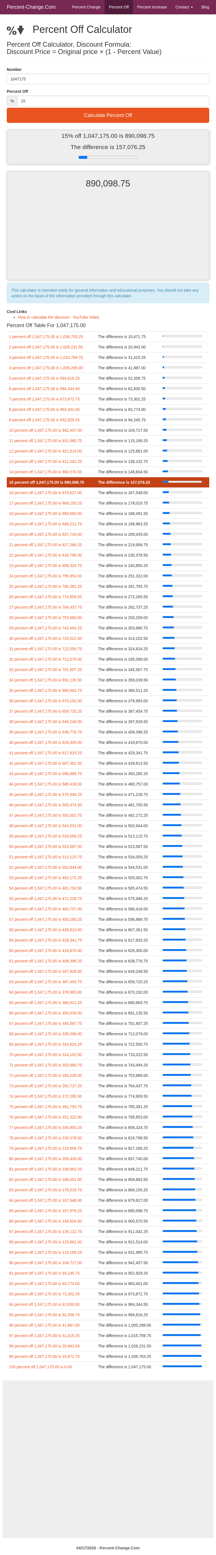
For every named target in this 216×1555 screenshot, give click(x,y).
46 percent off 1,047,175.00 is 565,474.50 (45, 805)
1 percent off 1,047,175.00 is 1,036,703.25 (46, 336)
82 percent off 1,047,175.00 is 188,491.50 (45, 1179)
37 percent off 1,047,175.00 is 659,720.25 (45, 711)
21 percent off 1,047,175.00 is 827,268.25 (45, 545)
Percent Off (119, 7)
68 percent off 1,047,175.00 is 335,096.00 (45, 1034)
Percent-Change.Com (31, 7)
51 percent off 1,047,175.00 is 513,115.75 (45, 857)
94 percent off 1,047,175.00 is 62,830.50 (44, 1304)
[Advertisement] (108, 239)
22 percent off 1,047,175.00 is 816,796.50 (45, 555)
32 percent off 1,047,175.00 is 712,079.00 (45, 659)
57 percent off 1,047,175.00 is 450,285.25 (45, 919)
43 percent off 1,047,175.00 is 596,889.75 (45, 773)
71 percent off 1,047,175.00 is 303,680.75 (45, 1065)
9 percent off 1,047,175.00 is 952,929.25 (44, 420)
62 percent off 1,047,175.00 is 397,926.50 (45, 971)
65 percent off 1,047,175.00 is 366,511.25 (45, 1002)
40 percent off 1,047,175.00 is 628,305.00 (45, 742)
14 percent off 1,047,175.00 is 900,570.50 (45, 472)
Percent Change (86, 7)
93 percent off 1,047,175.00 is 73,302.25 (44, 1294)
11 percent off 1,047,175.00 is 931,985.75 (45, 440)
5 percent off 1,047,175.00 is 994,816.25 (44, 378)
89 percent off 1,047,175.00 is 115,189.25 (45, 1252)
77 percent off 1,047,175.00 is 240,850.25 (45, 1127)
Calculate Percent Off (108, 115)
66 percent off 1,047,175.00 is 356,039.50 (45, 1013)
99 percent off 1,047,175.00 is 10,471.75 (44, 1356)
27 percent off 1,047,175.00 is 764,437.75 (45, 607)
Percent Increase (152, 7)
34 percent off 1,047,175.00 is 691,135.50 (45, 680)
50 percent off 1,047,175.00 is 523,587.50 (45, 846)
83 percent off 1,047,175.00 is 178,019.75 (45, 1190)
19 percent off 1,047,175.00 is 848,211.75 (45, 524)
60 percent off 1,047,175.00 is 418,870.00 (45, 950)
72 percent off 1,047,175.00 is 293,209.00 (45, 1075)
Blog (205, 7)
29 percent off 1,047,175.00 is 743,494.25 (45, 628)
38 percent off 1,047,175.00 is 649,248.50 (45, 721)
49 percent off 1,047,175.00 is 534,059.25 (45, 836)
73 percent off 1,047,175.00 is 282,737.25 (45, 1086)
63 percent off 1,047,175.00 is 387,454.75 (45, 982)
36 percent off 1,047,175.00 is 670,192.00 (45, 701)
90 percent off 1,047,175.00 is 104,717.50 (45, 1263)
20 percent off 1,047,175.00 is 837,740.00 (45, 534)
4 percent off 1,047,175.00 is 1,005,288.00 (46, 368)
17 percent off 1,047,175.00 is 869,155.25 (45, 503)
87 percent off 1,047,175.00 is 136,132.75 (45, 1231)
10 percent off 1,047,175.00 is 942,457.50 (45, 430)
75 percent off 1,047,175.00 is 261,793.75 (45, 1106)
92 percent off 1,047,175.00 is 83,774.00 (44, 1283)
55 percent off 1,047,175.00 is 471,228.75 (45, 898)
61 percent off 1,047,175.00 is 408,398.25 (45, 961)
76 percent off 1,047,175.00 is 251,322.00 (45, 1117)
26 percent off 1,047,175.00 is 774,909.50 (45, 597)
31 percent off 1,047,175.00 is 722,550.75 (45, 649)
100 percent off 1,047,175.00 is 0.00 (40, 1367)
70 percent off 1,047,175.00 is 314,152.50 (45, 1054)
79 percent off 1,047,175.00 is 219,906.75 (45, 1148)
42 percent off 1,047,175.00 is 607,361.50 (45, 763)
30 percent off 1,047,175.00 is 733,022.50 (45, 638)
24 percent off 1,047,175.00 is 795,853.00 (45, 576)
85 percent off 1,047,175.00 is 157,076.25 (45, 1211)
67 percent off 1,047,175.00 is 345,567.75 (45, 1023)
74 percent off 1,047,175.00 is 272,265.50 (45, 1096)
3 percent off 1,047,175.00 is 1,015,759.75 (46, 357)
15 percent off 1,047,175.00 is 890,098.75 (46, 482)
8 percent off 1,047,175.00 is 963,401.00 (44, 409)
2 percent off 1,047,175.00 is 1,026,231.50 (46, 347)
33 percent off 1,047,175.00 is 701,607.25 (45, 669)
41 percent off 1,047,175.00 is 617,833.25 (45, 753)
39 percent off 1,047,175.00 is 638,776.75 (45, 732)
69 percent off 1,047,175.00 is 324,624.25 (45, 1044)
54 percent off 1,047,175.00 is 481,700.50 (45, 888)
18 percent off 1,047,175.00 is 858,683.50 (45, 513)
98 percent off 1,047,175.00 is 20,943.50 (44, 1346)
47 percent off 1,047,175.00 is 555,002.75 (45, 815)
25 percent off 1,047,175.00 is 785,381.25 (45, 586)
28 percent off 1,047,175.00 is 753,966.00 (45, 617)
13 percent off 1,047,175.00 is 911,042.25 (45, 461)
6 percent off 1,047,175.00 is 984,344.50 (44, 388)
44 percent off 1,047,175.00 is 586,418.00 (45, 784)
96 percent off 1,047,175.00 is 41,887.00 (44, 1325)
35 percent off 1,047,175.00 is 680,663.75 (45, 690)
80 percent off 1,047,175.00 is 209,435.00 (45, 1158)
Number (14, 69)
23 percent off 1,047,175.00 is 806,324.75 (45, 565)
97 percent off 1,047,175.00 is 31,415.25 (44, 1335)
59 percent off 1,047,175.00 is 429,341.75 (45, 940)
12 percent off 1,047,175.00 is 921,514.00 (45, 451)
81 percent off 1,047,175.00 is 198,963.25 (45, 1169)
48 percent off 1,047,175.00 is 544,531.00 (45, 825)
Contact (184, 7)
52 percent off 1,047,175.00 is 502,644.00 (45, 867)
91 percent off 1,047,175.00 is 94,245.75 (44, 1273)
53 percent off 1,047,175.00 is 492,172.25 (45, 878)
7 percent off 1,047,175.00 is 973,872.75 (44, 399)
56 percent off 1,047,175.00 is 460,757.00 (45, 909)
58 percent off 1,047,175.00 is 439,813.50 (45, 930)
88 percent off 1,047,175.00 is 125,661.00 (45, 1242)
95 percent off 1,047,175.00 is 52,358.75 (44, 1315)
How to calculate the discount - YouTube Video (58, 317)
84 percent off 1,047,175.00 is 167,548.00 (45, 1200)
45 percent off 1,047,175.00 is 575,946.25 (45, 794)
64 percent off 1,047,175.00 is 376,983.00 (45, 992)
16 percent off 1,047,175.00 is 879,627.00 (45, 492)
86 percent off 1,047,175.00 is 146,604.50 (45, 1221)
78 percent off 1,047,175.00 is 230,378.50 (45, 1138)
